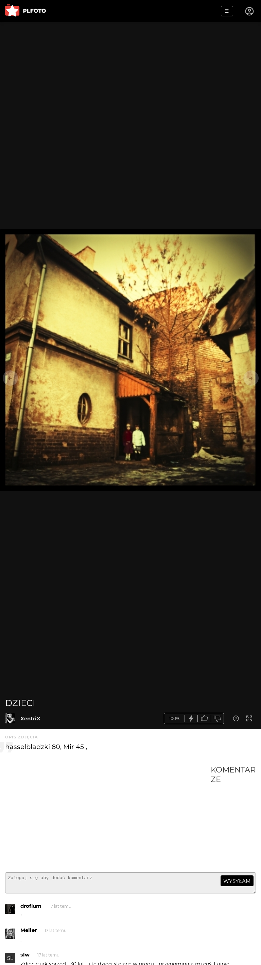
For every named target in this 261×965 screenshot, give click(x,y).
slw (25, 957)
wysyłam (236, 881)
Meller (28, 933)
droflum (30, 909)
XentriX (30, 718)
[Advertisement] (108, 816)
